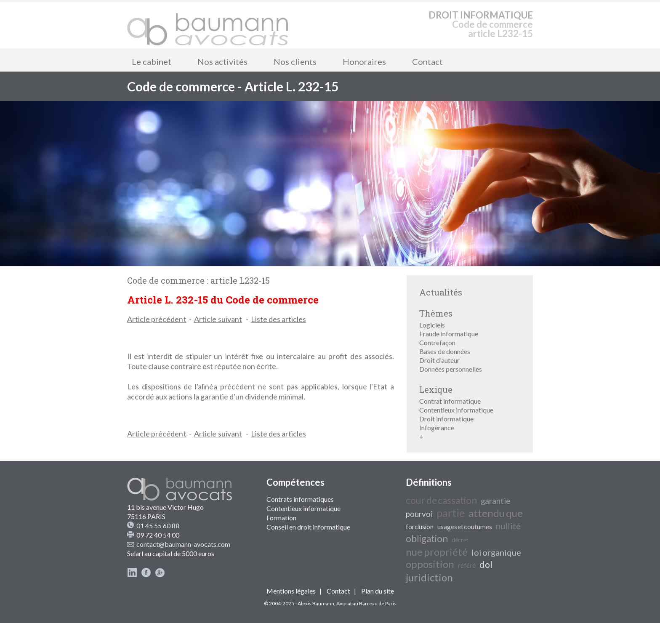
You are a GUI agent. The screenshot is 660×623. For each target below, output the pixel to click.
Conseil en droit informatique (308, 527)
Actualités (440, 292)
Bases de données (444, 351)
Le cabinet (151, 61)
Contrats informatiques (300, 499)
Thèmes (435, 313)
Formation (281, 518)
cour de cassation (441, 500)
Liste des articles (278, 319)
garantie (495, 501)
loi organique (496, 552)
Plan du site (377, 591)
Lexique (435, 389)
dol (485, 564)
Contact (427, 61)
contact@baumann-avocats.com (183, 544)
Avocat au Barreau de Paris (366, 603)
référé (467, 565)
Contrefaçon (437, 342)
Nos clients (295, 61)
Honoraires (364, 61)
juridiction (429, 577)
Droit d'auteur (439, 360)
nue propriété (437, 552)
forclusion (420, 526)
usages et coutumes (464, 526)
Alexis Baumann (316, 603)
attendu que (495, 513)
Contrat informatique (450, 401)
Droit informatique (446, 419)
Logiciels (432, 325)
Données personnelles (450, 369)
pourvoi (419, 514)
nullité (508, 526)
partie (450, 512)
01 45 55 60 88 (157, 526)
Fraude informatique (448, 334)
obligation (427, 538)
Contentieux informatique (456, 410)
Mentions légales (291, 591)
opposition (430, 564)
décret (460, 540)
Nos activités (222, 61)
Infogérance (436, 427)
